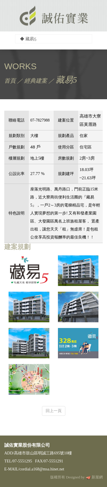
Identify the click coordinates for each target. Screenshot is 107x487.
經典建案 (35, 80)
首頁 (10, 80)
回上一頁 (54, 410)
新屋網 (97, 477)
